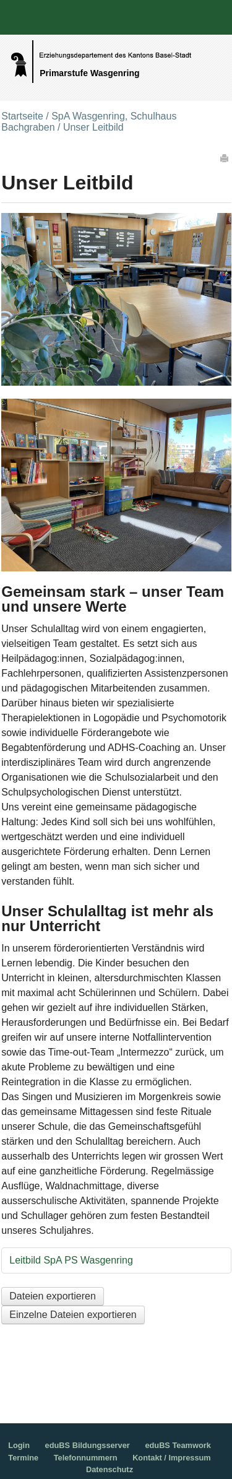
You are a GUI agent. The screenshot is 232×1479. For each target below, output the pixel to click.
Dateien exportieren (52, 1296)
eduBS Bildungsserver (87, 1445)
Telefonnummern (86, 1457)
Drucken (225, 158)
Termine (23, 1457)
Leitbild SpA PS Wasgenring (71, 1260)
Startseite (22, 116)
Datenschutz (109, 1469)
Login (19, 1445)
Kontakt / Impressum (171, 1457)
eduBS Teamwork (177, 1445)
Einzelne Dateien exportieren (72, 1314)
